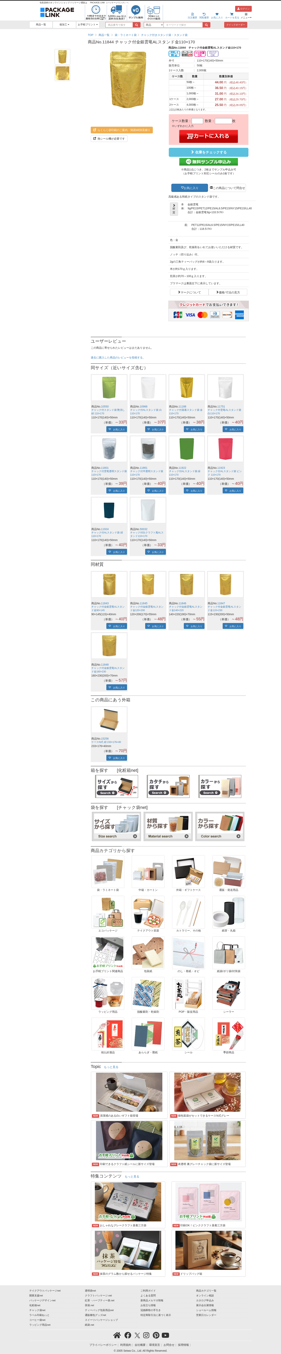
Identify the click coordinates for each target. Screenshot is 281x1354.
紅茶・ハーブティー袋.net (99, 1300)
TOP (90, 35)
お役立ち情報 (148, 1305)
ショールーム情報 (206, 1310)
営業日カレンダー (206, 1315)
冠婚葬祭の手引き (150, 1310)
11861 (144, 467)
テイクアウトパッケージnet (45, 1290)
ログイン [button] (243, 8)
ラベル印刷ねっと (39, 1315)
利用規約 (125, 1344)
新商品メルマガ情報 (151, 1300)
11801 (105, 467)
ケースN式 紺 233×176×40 (106, 742)
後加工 (64, 24)
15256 (105, 738)
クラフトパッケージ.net (98, 1295)
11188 (182, 406)
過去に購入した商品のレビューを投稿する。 (118, 357)
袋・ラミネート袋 (126, 35)
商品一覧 (41, 24)
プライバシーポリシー (103, 1344)
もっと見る (111, 1067)
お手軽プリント (88, 24)
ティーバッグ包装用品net (99, 1310)
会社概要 (140, 1344)
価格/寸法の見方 (229, 292)
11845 (144, 603)
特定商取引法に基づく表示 (155, 1315)
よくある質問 (148, 1295)
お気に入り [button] (191, 187)
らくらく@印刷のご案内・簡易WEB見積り (121, 130)
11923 (221, 467)
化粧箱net (34, 1305)
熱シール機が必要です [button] (109, 138)
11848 (105, 664)
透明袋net (90, 1290)
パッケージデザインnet (42, 1300)
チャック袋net (37, 1310)
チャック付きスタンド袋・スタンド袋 (164, 35)
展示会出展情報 (205, 1305)
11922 (182, 467)
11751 (221, 406)
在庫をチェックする (208, 152)
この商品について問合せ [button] (229, 187)
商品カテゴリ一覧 (206, 1290)
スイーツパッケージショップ (101, 1320)
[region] (168, 35)
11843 (105, 603)
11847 (221, 603)
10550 (105, 406)
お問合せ (169, 1344)
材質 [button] (174, 209)
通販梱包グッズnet (95, 1315)
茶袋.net (89, 1305)
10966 (144, 406)
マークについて (191, 292)
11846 (182, 603)
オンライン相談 (205, 1295)
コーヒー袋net (37, 1320)
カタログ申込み (205, 1300)
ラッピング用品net (40, 1325)
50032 (144, 529)
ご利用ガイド (148, 1290)
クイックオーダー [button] (235, 24)
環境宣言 (154, 1344)
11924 (105, 529)
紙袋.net (89, 1325)
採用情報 (183, 1344)
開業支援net (36, 1295)
